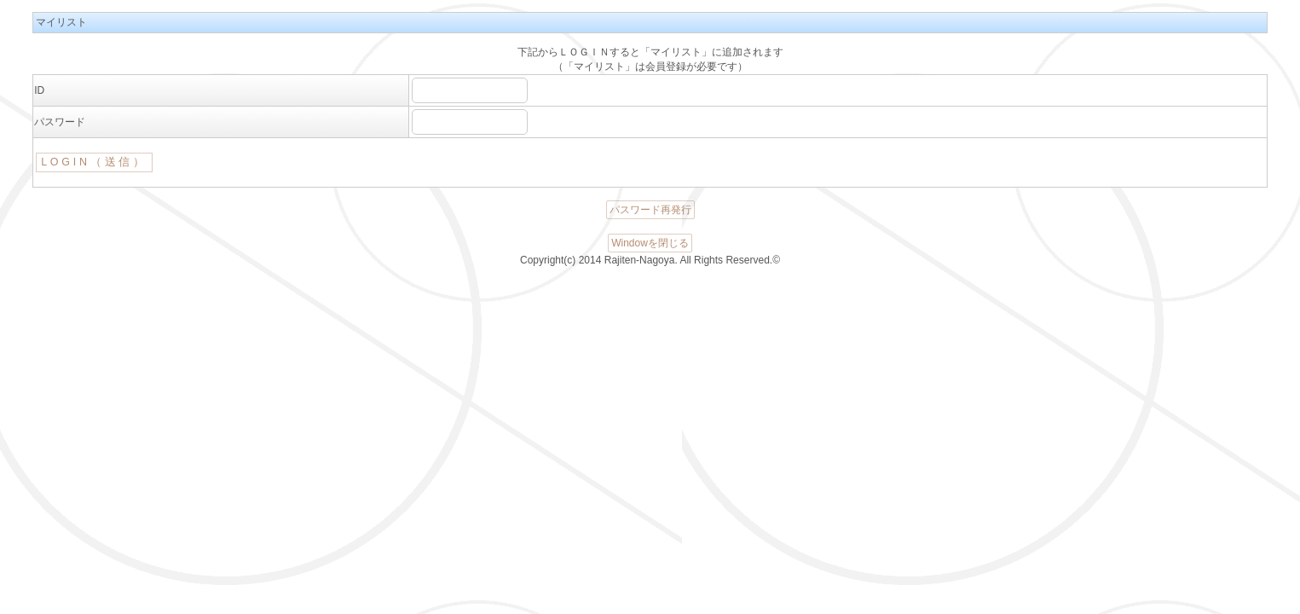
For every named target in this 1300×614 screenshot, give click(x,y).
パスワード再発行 (650, 210)
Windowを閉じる (650, 243)
